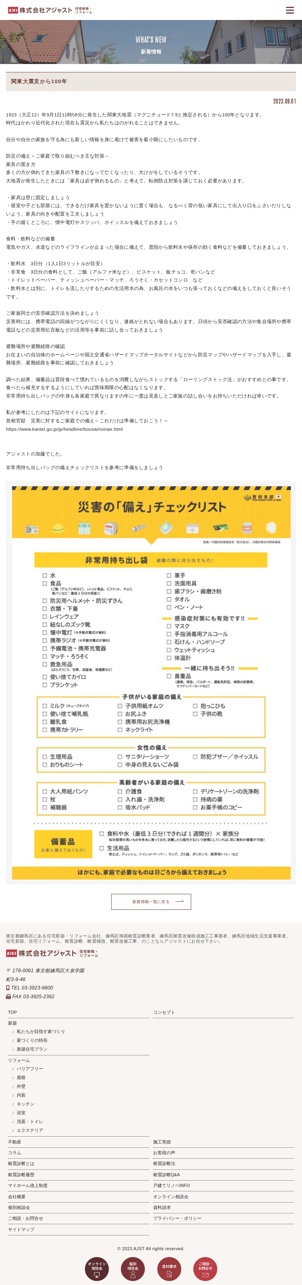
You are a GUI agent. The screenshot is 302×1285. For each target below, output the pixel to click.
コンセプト (164, 1012)
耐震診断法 (164, 1163)
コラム (14, 1152)
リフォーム (19, 1060)
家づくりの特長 (32, 1040)
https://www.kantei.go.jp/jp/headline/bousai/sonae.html (64, 429)
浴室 (21, 1112)
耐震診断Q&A (166, 1174)
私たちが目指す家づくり (41, 1031)
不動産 (14, 1141)
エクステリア (30, 1130)
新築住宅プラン (32, 1049)
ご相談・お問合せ (25, 1218)
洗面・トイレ (30, 1121)
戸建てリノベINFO (171, 1185)
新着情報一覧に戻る (151, 901)
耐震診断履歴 (21, 1174)
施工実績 (162, 1141)
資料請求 (162, 1207)
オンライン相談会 (170, 1196)
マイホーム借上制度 (28, 1185)
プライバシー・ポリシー (177, 1218)
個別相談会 (19, 1207)
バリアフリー (30, 1068)
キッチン (25, 1103)
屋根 (21, 1077)
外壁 (21, 1086)
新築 (12, 1023)
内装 (21, 1095)
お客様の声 (164, 1152)
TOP (12, 1012)
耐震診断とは (21, 1163)
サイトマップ (21, 1229)
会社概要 (17, 1196)
